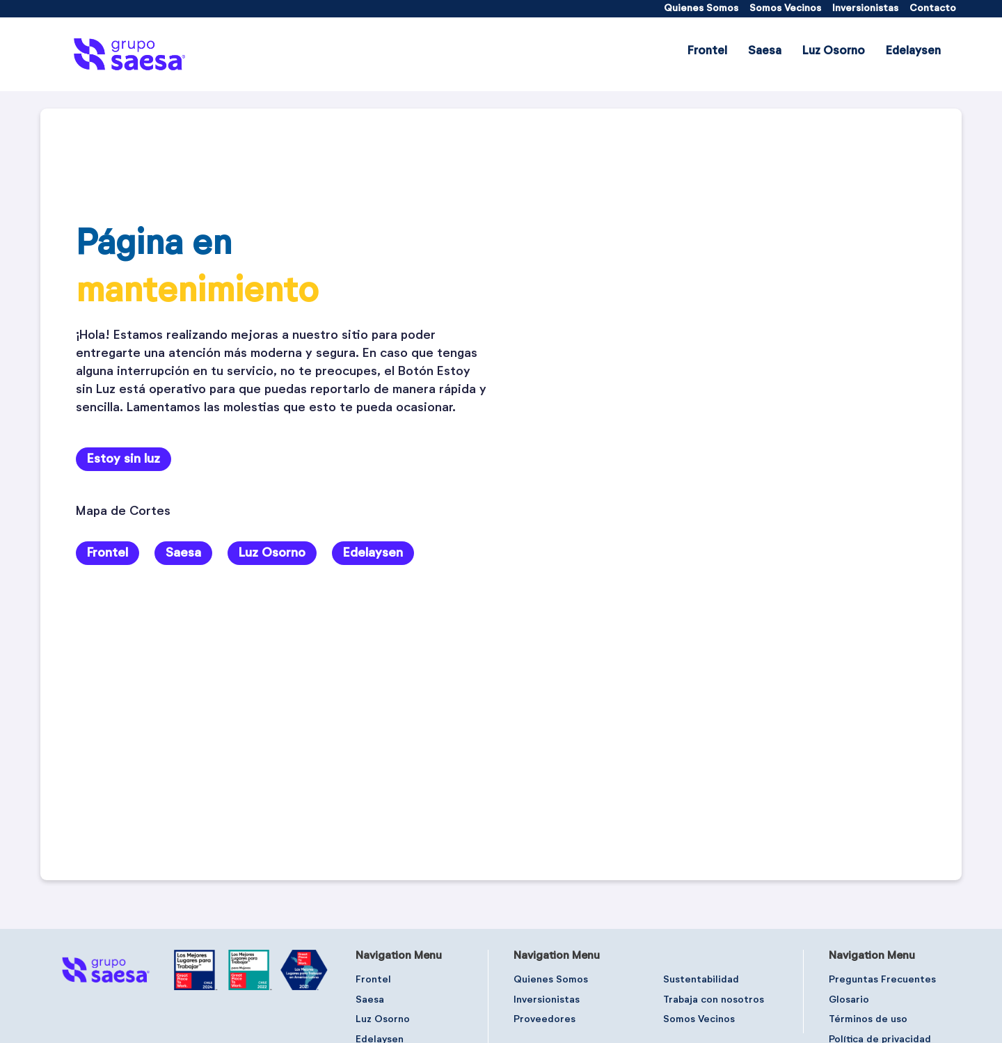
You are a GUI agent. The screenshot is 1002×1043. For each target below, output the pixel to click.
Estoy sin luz (123, 459)
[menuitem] (701, 8)
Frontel (107, 553)
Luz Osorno (272, 553)
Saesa (183, 553)
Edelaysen (373, 553)
